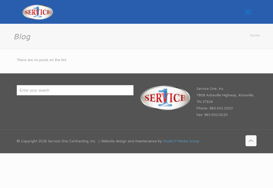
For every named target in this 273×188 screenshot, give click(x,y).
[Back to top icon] (251, 140)
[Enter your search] (75, 90)
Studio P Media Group (181, 141)
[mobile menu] (248, 11)
